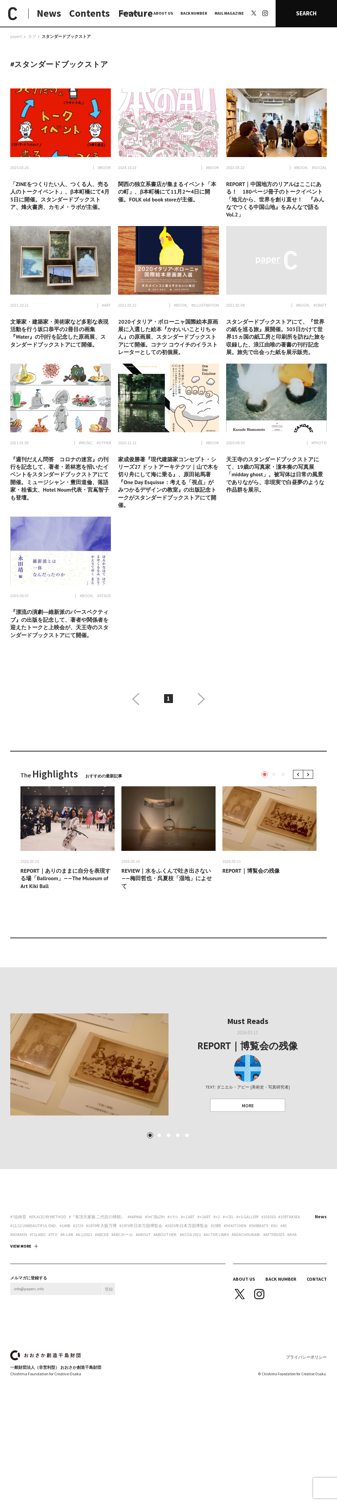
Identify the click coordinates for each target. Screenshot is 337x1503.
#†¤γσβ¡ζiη (155, 1273)
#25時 (216, 1282)
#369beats (258, 1282)
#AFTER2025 (273, 1291)
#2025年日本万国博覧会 (186, 1282)
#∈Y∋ (172, 1273)
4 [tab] (177, 1192)
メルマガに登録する (28, 1334)
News (49, 13)
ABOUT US (163, 13)
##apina (135, 1273)
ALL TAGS (129, 13)
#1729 (78, 1282)
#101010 (268, 1273)
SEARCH (306, 13)
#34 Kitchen (235, 1282)
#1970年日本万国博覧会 (140, 1282)
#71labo (38, 1291)
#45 (283, 1282)
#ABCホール (122, 1291)
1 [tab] (264, 774)
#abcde (102, 1291)
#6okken (18, 1291)
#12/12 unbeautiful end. (33, 1282)
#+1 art (188, 1273)
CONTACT (317, 1335)
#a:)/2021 (84, 1291)
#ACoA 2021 (190, 1291)
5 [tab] (187, 1192)
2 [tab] (274, 774)
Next (309, 774)
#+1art (204, 1273)
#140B (65, 1282)
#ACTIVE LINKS (216, 1291)
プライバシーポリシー (306, 1413)
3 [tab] (283, 774)
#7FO (53, 1291)
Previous (299, 774)
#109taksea (289, 1273)
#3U (274, 1282)
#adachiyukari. (246, 1291)
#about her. (165, 1291)
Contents (89, 13)
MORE (248, 1105)
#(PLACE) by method (47, 1273)
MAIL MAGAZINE (229, 13)
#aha (292, 1291)
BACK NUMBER (193, 13)
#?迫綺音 (18, 1273)
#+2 (217, 1273)
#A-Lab (66, 1291)
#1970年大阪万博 (101, 1282)
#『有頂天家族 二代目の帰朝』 (97, 1273)
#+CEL (228, 1273)
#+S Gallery (247, 1273)
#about (143, 1291)
